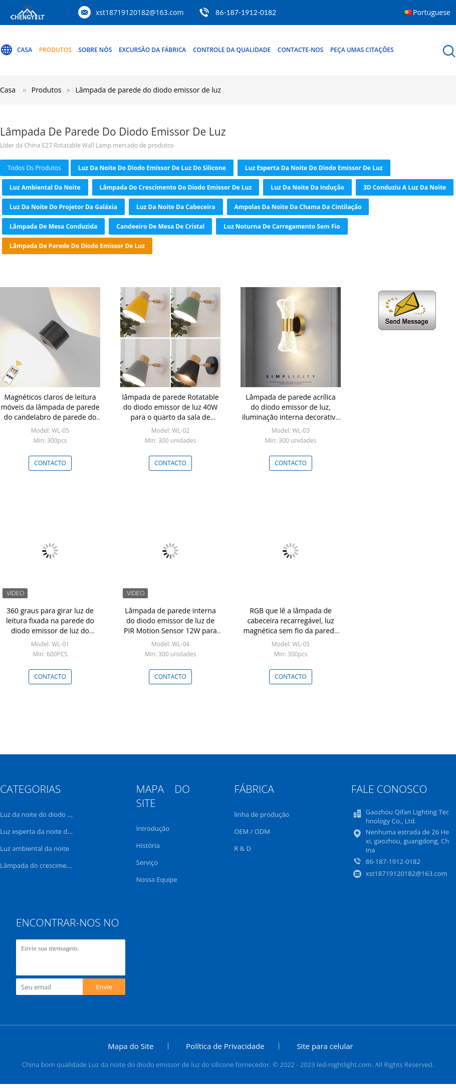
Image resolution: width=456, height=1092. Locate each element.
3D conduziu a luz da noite (404, 187)
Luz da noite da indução (307, 187)
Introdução (153, 828)
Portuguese (431, 12)
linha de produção (261, 814)
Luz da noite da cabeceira (175, 207)
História (148, 845)
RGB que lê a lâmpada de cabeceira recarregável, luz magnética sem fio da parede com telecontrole (290, 625)
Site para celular (325, 1045)
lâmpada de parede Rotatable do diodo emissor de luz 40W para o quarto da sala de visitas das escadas (170, 412)
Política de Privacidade (225, 1045)
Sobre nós (95, 50)
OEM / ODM (252, 831)
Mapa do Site (130, 1045)
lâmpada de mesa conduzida (53, 226)
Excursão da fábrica (152, 50)
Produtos (55, 50)
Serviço (147, 862)
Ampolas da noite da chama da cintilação (298, 207)
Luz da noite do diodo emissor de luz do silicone (152, 168)
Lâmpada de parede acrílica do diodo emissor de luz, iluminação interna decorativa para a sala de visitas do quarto (290, 417)
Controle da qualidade (232, 50)
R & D (242, 848)
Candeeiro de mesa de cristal (160, 226)
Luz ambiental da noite (45, 187)
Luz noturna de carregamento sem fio (281, 226)
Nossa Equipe (156, 879)
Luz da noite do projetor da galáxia (63, 207)
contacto (50, 463)
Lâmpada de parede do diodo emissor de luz (148, 90)
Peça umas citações (362, 50)
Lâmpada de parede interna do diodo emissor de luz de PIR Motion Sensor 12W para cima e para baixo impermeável (170, 630)
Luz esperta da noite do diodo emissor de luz (314, 168)
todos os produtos (34, 168)
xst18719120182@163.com (139, 12)
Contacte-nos (301, 50)
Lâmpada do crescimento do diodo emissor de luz (176, 187)
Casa (16, 50)
